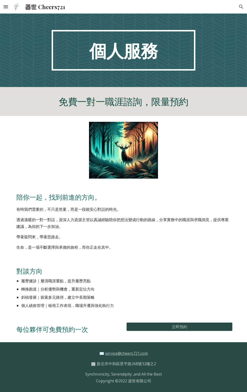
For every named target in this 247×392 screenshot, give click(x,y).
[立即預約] (180, 326)
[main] (123, 50)
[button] (6, 6)
